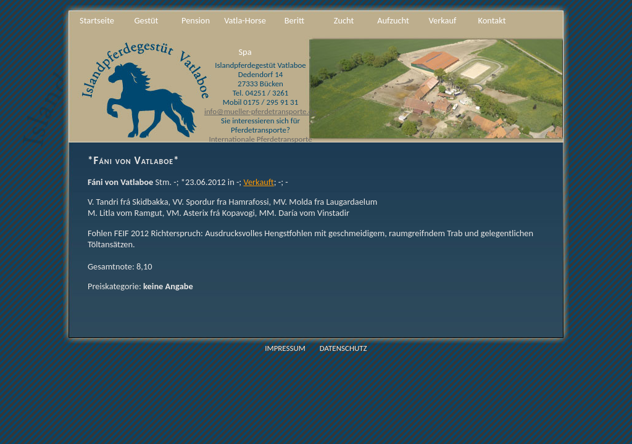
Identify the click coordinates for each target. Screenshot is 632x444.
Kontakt (491, 20)
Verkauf (443, 20)
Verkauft (258, 181)
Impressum (285, 348)
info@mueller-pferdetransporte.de (260, 111)
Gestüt (147, 20)
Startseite (97, 20)
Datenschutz (343, 348)
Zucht (344, 20)
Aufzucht (393, 20)
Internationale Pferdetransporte (260, 139)
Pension (195, 20)
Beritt (294, 20)
